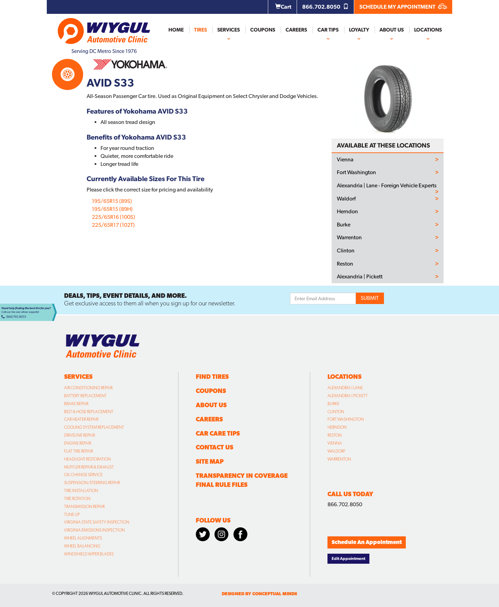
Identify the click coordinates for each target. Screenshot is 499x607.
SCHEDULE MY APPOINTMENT (403, 6)
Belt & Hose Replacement (88, 411)
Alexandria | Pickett (360, 277)
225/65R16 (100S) (113, 217)
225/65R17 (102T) (113, 225)
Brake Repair (76, 403)
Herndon (347, 211)
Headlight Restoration (87, 459)
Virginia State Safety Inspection (96, 522)
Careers (296, 30)
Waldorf (346, 199)
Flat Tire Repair (78, 451)
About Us (391, 30)
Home (176, 30)
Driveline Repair (79, 435)
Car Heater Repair (81, 419)
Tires (200, 30)
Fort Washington (356, 172)
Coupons (262, 30)
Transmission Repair (84, 506)
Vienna (345, 160)
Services (228, 30)
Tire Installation (81, 490)
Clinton (345, 251)
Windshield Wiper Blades (89, 554)
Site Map (210, 461)
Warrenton (349, 237)
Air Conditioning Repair (88, 387)
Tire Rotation (77, 498)
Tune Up (72, 514)
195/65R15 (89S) (112, 201)
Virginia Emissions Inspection (94, 530)
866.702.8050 (325, 6)
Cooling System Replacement (94, 427)
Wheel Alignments (83, 538)
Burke (343, 225)
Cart (283, 6)
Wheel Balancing (82, 546)
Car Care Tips (218, 433)
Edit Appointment (348, 558)
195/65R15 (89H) (112, 209)
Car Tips (328, 30)
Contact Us (214, 447)
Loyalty (359, 30)
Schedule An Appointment (367, 542)
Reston (345, 264)
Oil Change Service (83, 474)
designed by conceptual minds (259, 593)
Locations (428, 30)
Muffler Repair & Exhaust (89, 467)
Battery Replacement (85, 395)
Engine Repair (77, 443)
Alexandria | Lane (345, 387)
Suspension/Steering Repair (92, 482)
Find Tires (212, 376)
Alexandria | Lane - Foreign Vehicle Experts (387, 185)
